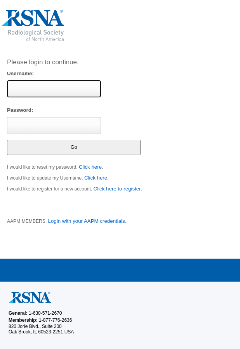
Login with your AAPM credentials (86, 221)
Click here (90, 167)
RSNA (89, 25)
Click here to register (117, 189)
